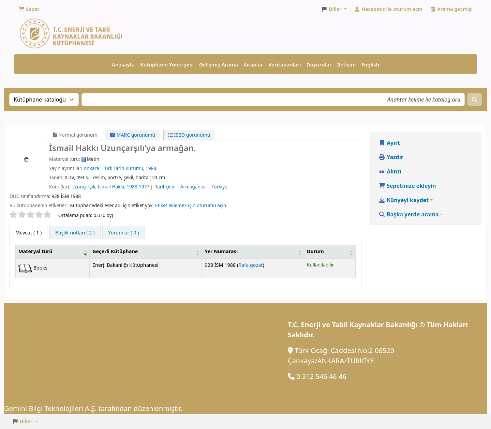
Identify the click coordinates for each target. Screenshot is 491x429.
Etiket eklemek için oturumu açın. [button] (191, 205)
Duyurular (319, 64)
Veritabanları (284, 64)
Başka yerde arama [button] (408, 214)
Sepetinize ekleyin (407, 185)
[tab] (75, 233)
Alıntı (389, 171)
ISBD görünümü (189, 135)
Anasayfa (123, 64)
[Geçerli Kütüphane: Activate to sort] (146, 251)
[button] (29, 9)
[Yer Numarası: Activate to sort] (253, 251)
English (370, 64)
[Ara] (474, 99)
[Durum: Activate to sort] (330, 251)
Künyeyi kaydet (403, 200)
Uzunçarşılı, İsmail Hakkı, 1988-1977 (111, 186)
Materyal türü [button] (35, 251)
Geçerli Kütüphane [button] (115, 251)
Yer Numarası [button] (221, 251)
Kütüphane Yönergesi (167, 64)
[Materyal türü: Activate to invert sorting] (53, 251)
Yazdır (390, 157)
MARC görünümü (132, 135)
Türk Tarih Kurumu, (124, 168)
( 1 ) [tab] (28, 232)
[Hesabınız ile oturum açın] (388, 9)
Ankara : (93, 168)
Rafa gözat (250, 265)
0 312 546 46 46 (321, 376)
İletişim (346, 64)
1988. (152, 168)
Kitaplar (253, 64)
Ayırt (389, 143)
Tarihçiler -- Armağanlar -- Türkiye (191, 186)
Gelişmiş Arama (218, 64)
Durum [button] (315, 251)
